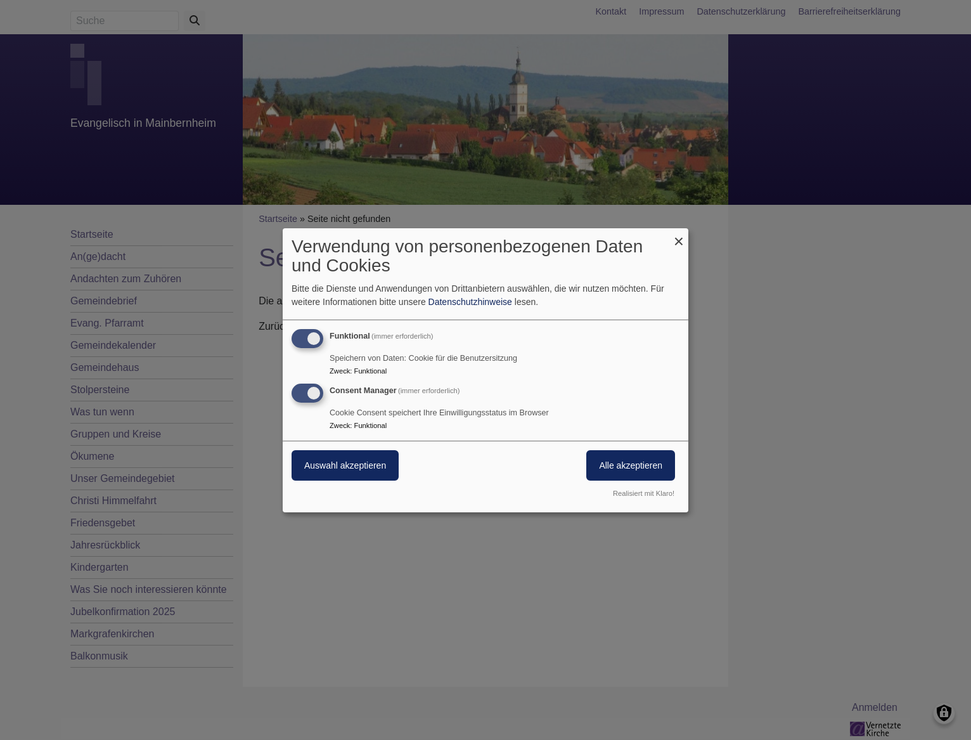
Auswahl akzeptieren (345, 465)
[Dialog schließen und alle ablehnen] (678, 235)
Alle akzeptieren (630, 465)
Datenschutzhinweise (470, 302)
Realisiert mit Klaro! (643, 493)
